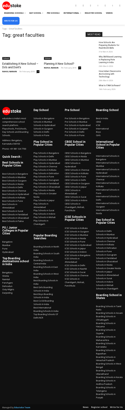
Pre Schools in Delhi (74, 131)
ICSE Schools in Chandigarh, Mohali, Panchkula (74, 282)
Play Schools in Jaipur (44, 199)
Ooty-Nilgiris (8, 288)
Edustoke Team (22, 407)
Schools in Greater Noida (108, 267)
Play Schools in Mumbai (45, 159)
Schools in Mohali (104, 284)
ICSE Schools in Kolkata (76, 227)
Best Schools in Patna (13, 220)
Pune (4, 248)
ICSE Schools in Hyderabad (78, 244)
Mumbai (6, 244)
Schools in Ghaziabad (107, 260)
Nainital (6, 278)
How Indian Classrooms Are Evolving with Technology (109, 74)
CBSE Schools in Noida (76, 155)
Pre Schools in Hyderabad (77, 124)
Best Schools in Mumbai (14, 176)
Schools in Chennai (105, 240)
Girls (98, 134)
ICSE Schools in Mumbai (76, 234)
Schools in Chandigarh (107, 288)
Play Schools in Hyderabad (47, 162)
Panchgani (7, 282)
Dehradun (7, 285)
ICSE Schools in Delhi (75, 264)
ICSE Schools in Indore (76, 251)
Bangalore (7, 241)
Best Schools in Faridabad (15, 213)
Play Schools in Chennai (45, 166)
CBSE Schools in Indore (76, 199)
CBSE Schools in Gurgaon (77, 182)
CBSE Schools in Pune (75, 176)
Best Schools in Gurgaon (14, 180)
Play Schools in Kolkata (45, 169)
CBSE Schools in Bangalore (78, 152)
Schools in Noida (104, 264)
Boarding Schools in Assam (109, 312)
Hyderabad (8, 251)
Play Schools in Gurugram (46, 179)
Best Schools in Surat (12, 210)
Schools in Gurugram (106, 254)
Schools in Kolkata (105, 244)
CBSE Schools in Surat (75, 196)
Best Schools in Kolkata (13, 197)
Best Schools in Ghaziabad (15, 217)
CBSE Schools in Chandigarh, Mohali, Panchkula (74, 207)
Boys (98, 131)
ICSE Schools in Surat (75, 271)
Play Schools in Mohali (45, 216)
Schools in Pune (41, 134)
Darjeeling (7, 292)
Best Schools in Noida (13, 183)
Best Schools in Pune (12, 200)
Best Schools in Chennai (14, 190)
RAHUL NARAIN (9, 71)
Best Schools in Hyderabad (15, 193)
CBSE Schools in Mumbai (77, 159)
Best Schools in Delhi (12, 186)
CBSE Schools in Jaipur (76, 186)
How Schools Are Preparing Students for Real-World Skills (109, 45)
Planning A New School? (58, 63)
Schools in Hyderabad (44, 124)
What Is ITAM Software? (109, 85)
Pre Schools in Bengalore (77, 117)
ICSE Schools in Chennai (76, 274)
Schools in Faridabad (106, 257)
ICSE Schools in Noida (75, 237)
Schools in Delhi (41, 131)
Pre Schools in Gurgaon (76, 127)
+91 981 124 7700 (18, 148)
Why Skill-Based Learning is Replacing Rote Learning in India (110, 59)
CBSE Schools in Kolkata (76, 172)
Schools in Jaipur (104, 271)
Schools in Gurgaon (43, 127)
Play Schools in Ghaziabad (47, 186)
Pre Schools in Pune (74, 134)
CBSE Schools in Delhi (75, 179)
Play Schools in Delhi (44, 155)
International (102, 127)
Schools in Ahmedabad (107, 274)
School (6, 58)
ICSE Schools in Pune (75, 241)
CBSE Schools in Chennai (77, 169)
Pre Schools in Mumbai (76, 121)
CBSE (98, 121)
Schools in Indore (104, 281)
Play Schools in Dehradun (46, 172)
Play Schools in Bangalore (46, 152)
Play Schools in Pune (44, 176)
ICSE (98, 124)
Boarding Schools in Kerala (109, 376)
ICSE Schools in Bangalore (77, 254)
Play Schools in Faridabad (46, 182)
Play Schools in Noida (44, 189)
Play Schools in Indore (44, 213)
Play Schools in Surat (44, 209)
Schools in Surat (104, 277)
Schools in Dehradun (106, 247)
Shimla (5, 275)
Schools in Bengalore (44, 117)
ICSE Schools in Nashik (76, 268)
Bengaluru (7, 272)
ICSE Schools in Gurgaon (77, 231)
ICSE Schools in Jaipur (75, 247)
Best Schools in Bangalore (15, 173)
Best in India (102, 117)
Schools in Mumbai (43, 121)
